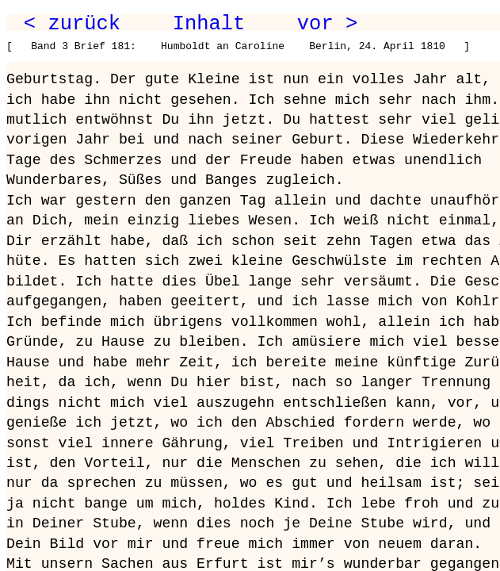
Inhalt (209, 23)
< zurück (72, 23)
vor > (327, 23)
